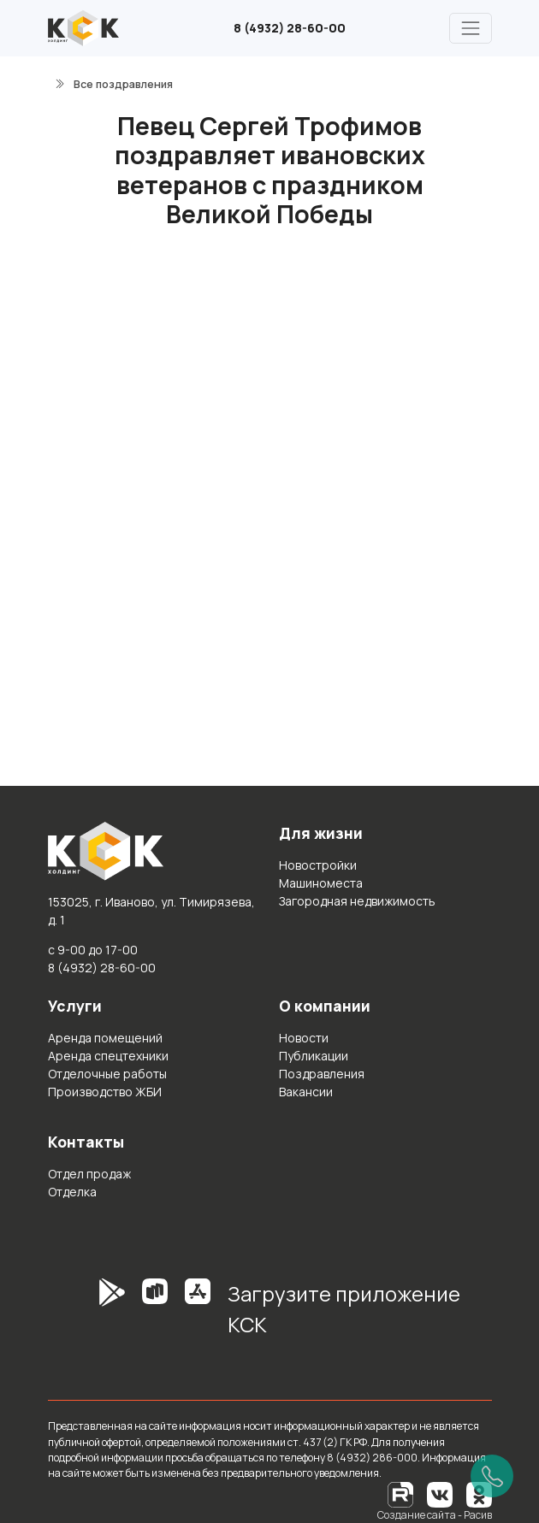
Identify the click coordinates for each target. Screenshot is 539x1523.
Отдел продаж (89, 1174)
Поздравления (321, 1074)
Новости (304, 1038)
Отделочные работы (107, 1074)
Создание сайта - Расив (434, 1515)
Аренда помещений (105, 1038)
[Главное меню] (470, 28)
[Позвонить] (492, 1476)
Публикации (313, 1056)
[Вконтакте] (440, 1493)
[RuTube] (401, 1493)
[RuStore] (155, 1315)
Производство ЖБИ (105, 1091)
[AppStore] (197, 1315)
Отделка (72, 1192)
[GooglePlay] (86, 1315)
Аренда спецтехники (108, 1056)
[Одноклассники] (479, 1493)
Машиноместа (321, 883)
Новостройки (318, 865)
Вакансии (306, 1091)
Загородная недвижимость (357, 901)
